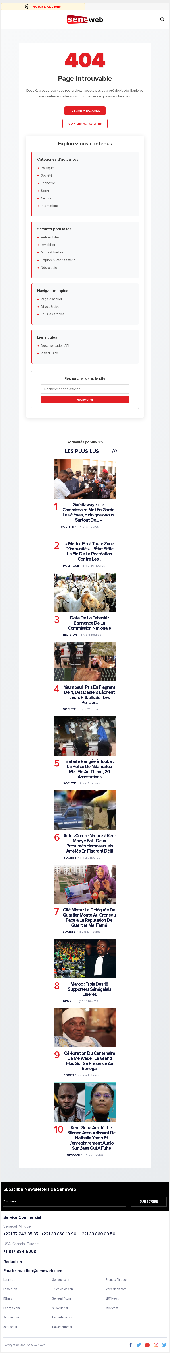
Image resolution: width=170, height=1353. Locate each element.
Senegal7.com (61, 1299)
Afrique (73, 1154)
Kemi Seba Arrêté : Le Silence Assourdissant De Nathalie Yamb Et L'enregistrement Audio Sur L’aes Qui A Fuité (91, 1138)
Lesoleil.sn (10, 1289)
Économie (48, 183)
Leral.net (9, 1280)
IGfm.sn (8, 1299)
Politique (47, 168)
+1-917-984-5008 (19, 1252)
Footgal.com (11, 1308)
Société (46, 175)
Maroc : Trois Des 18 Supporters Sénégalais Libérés (89, 989)
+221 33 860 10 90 (58, 1234)
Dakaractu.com (62, 1327)
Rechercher (85, 399)
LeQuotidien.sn (62, 1318)
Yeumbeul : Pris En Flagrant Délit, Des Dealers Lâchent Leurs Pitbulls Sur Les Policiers (89, 695)
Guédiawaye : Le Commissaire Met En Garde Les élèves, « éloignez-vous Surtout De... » (88, 512)
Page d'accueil (51, 299)
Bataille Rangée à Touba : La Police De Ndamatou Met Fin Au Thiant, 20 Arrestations (90, 769)
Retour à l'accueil (85, 111)
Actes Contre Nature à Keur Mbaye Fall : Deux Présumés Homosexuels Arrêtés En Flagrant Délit (89, 843)
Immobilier (48, 245)
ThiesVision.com (63, 1289)
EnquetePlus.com (117, 1280)
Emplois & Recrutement (58, 260)
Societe (67, 526)
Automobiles (50, 237)
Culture (46, 198)
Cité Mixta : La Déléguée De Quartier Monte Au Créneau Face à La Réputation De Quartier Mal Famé (89, 917)
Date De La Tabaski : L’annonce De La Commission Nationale (89, 623)
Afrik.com (112, 1308)
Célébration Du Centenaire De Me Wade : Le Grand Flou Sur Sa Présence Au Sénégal (89, 1061)
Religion (70, 634)
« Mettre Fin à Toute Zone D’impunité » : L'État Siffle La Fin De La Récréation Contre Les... (89, 551)
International (50, 206)
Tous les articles (52, 314)
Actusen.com (12, 1318)
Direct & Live (50, 307)
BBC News (112, 1299)
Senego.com (60, 1280)
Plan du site (49, 353)
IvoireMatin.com (116, 1289)
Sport (45, 191)
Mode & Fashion (53, 253)
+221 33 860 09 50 (97, 1234)
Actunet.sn (10, 1327)
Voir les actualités (85, 123)
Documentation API (55, 346)
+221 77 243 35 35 (20, 1234)
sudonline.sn (60, 1308)
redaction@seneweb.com (38, 1271)
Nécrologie (49, 268)
